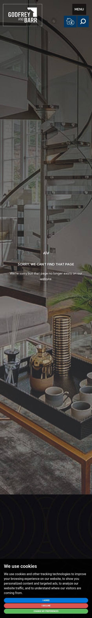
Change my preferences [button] (46, 611)
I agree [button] (46, 600)
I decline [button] (46, 606)
